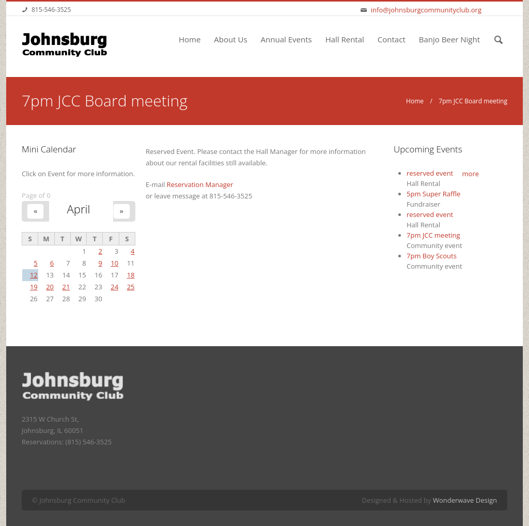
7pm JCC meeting (433, 235)
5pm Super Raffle (433, 193)
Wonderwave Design (465, 500)
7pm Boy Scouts (432, 255)
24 (114, 286)
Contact (392, 39)
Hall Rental (344, 39)
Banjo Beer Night (449, 39)
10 (114, 263)
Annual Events (286, 39)
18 (131, 275)
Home (189, 39)
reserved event (430, 173)
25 (131, 286)
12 (34, 275)
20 (50, 286)
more (470, 173)
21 (66, 286)
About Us (230, 39)
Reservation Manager (200, 184)
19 (34, 286)
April (78, 208)
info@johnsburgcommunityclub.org (426, 9)
